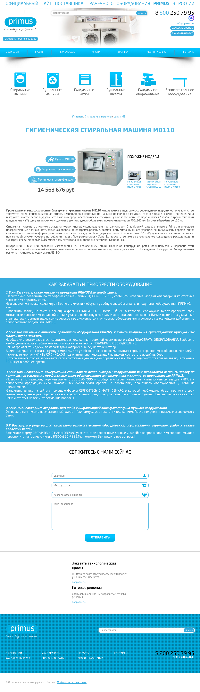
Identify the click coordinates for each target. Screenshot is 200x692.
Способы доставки (90, 658)
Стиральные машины (20, 92)
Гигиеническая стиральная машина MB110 (153, 184)
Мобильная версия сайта (72, 682)
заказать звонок (182, 28)
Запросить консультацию (58, 169)
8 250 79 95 (174, 13)
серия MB (120, 116)
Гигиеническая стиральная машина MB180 (172, 184)
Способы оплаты (53, 658)
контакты (188, 52)
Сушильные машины (52, 92)
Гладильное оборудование (148, 92)
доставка (123, 52)
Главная (77, 116)
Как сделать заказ (18, 658)
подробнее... (79, 582)
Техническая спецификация (56, 179)
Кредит (39, 52)
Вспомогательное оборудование (179, 92)
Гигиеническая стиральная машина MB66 (134, 184)
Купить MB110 (64, 159)
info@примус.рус (185, 24)
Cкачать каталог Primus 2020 (20, 39)
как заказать (67, 52)
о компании (12, 52)
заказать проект (182, 34)
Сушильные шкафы (116, 92)
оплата (96, 52)
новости (83, 653)
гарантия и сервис (156, 52)
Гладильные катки (84, 92)
